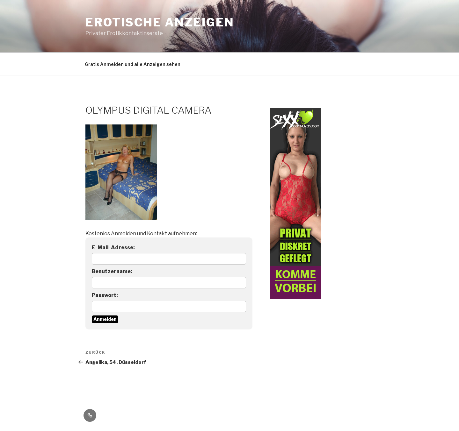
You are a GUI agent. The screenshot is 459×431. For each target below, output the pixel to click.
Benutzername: (112, 271)
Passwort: (105, 295)
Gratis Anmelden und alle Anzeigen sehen (132, 64)
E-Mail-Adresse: (113, 247)
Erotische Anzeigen (159, 22)
